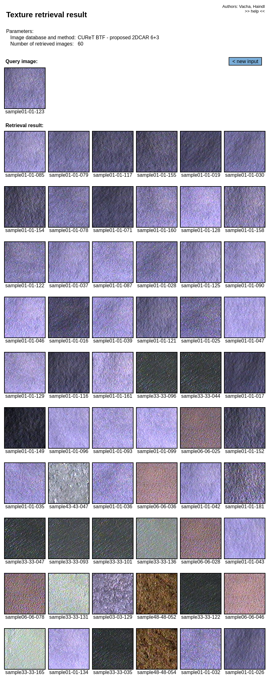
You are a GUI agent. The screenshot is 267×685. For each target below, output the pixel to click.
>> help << (255, 11)
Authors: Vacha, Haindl (243, 6)
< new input (245, 61)
